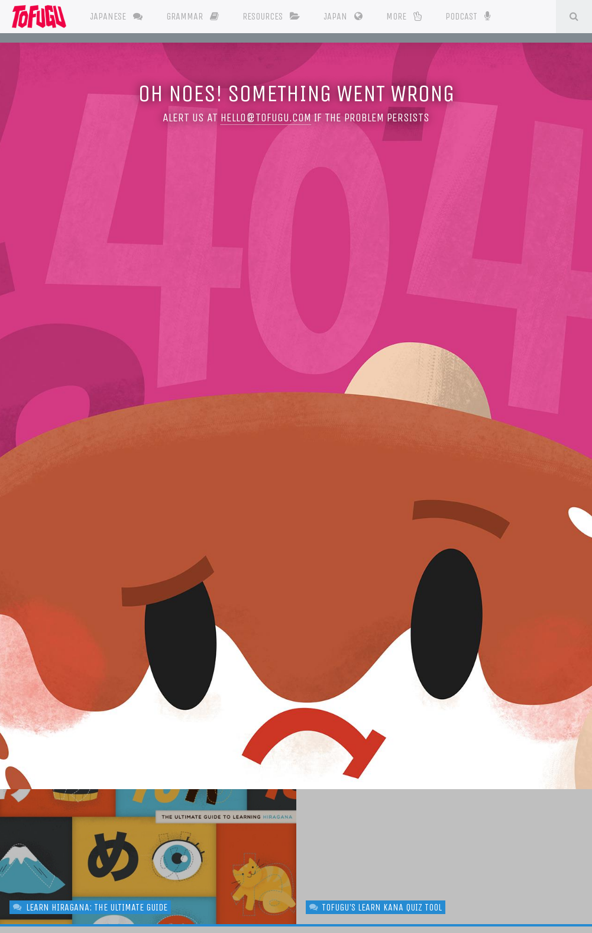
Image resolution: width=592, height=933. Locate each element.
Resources (271, 16)
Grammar (192, 16)
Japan (343, 16)
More (404, 16)
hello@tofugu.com (266, 117)
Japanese (116, 16)
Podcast (467, 15)
